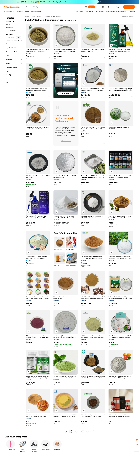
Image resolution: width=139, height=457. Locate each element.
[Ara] (91, 7)
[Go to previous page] (66, 431)
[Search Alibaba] (55, 7)
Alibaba (27, 16)
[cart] (108, 7)
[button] (86, 7)
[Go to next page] (92, 431)
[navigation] (14, 224)
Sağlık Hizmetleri (36, 16)
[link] (136, 439)
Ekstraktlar (47, 16)
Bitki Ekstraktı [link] (57, 16)
